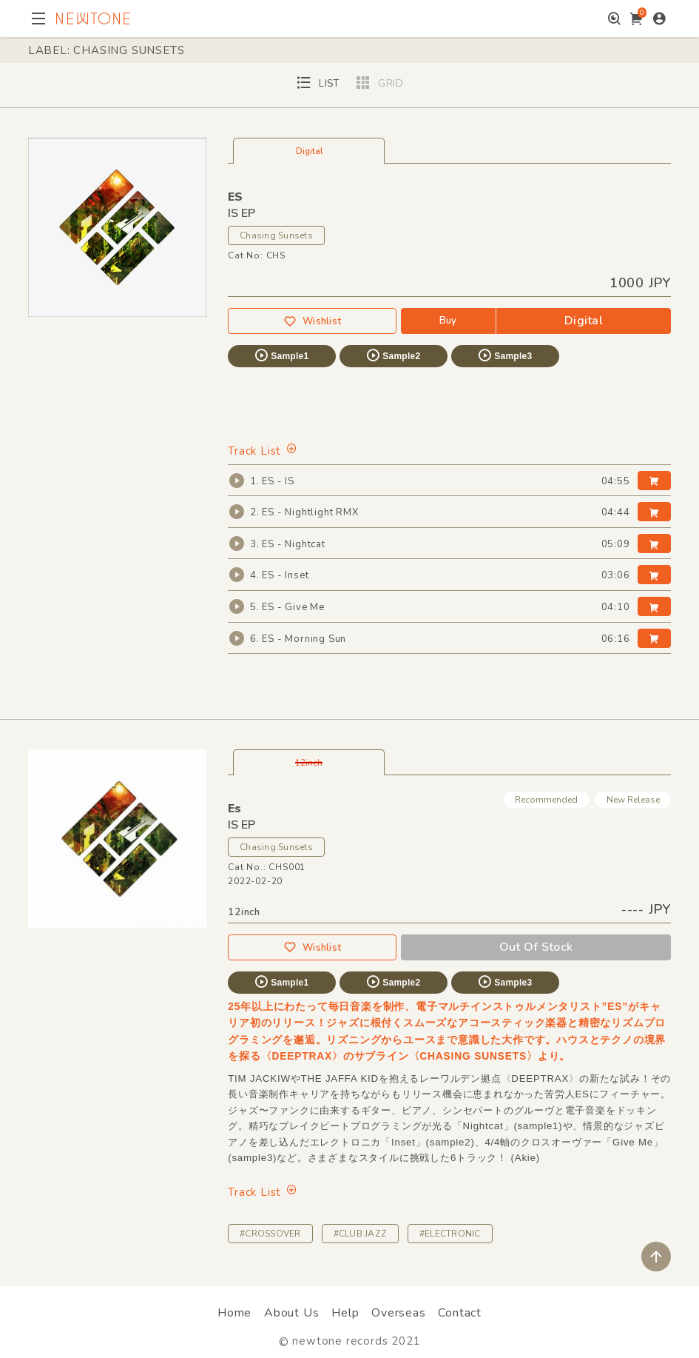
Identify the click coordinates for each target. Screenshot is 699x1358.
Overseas (398, 1313)
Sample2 (392, 355)
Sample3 (504, 355)
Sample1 (281, 355)
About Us (291, 1313)
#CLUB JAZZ (360, 1234)
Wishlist (312, 322)
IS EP (241, 825)
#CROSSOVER (270, 1234)
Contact (460, 1313)
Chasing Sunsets (276, 235)
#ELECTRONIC (450, 1234)
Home (234, 1313)
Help (345, 1313)
